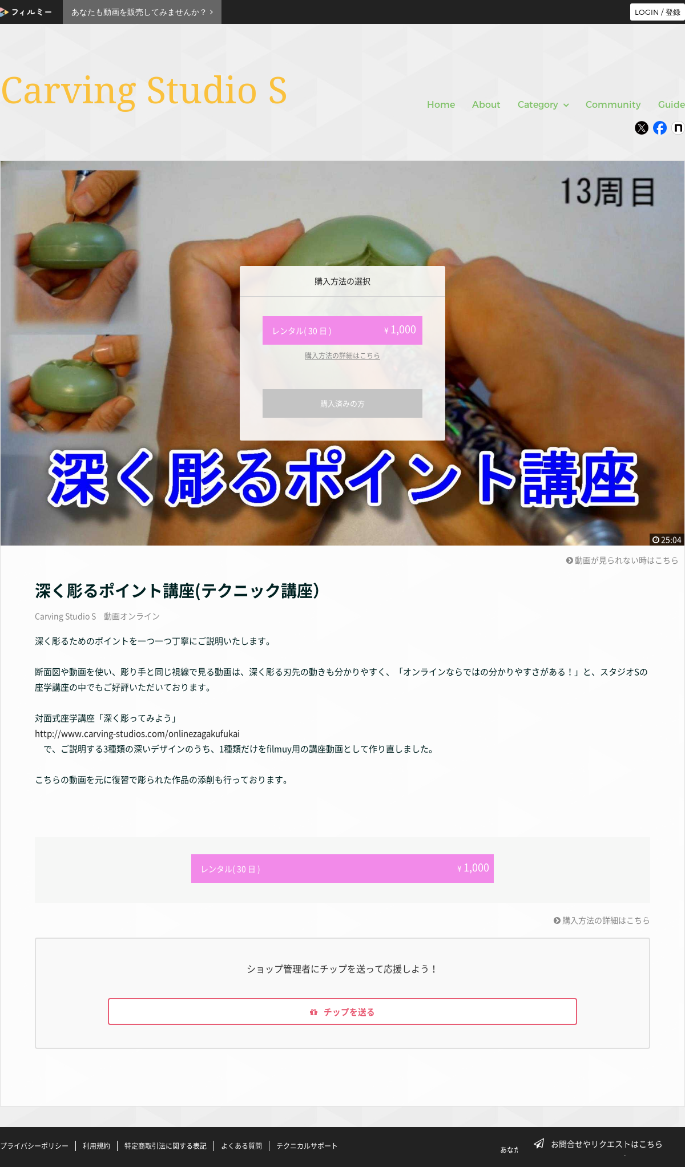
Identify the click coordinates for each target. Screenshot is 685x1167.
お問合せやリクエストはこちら (602, 1143)
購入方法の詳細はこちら (342, 355)
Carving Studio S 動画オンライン (97, 615)
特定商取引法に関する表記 (165, 1146)
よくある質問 (241, 1146)
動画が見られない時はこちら (622, 560)
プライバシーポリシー (34, 1146)
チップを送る (342, 1010)
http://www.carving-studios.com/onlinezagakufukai (137, 733)
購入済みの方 (342, 403)
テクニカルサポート (307, 1146)
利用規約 (96, 1146)
